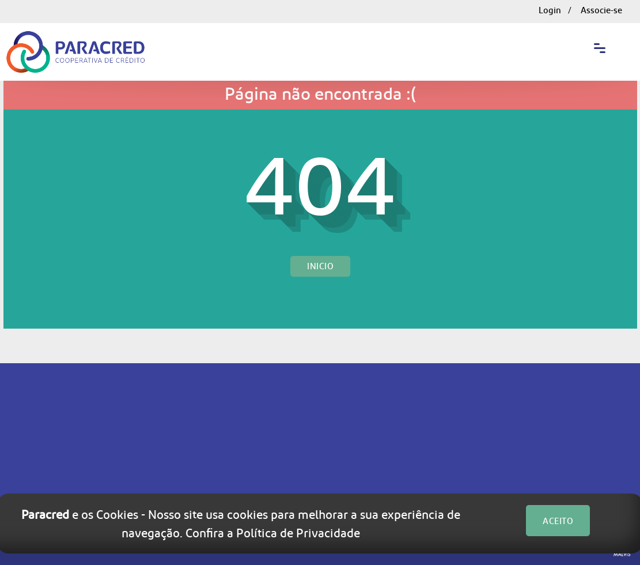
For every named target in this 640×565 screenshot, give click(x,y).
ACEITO (558, 521)
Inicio (320, 266)
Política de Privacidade (298, 532)
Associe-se (601, 10)
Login (550, 10)
